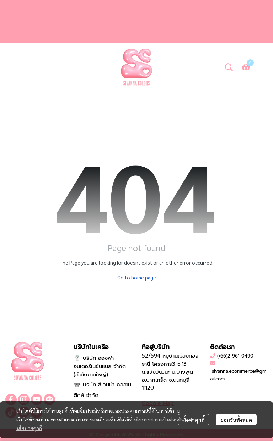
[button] (229, 67)
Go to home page (136, 277)
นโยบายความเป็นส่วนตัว (159, 419)
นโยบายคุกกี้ (29, 428)
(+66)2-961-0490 (235, 356)
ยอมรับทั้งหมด (236, 419)
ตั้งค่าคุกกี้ (193, 419)
